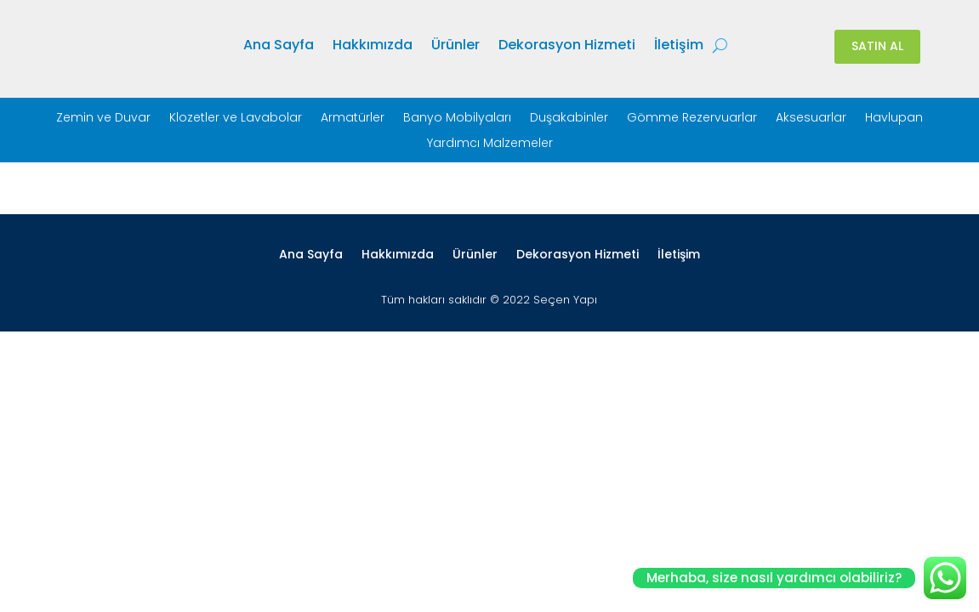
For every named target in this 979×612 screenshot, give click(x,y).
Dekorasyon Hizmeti (566, 46)
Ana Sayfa (278, 46)
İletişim (678, 46)
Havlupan (894, 118)
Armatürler (352, 118)
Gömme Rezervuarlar (692, 118)
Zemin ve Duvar (103, 118)
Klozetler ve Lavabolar (235, 118)
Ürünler (455, 46)
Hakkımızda (373, 46)
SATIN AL (877, 45)
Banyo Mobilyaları (457, 118)
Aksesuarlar (811, 118)
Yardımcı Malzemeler (490, 144)
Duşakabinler (569, 118)
